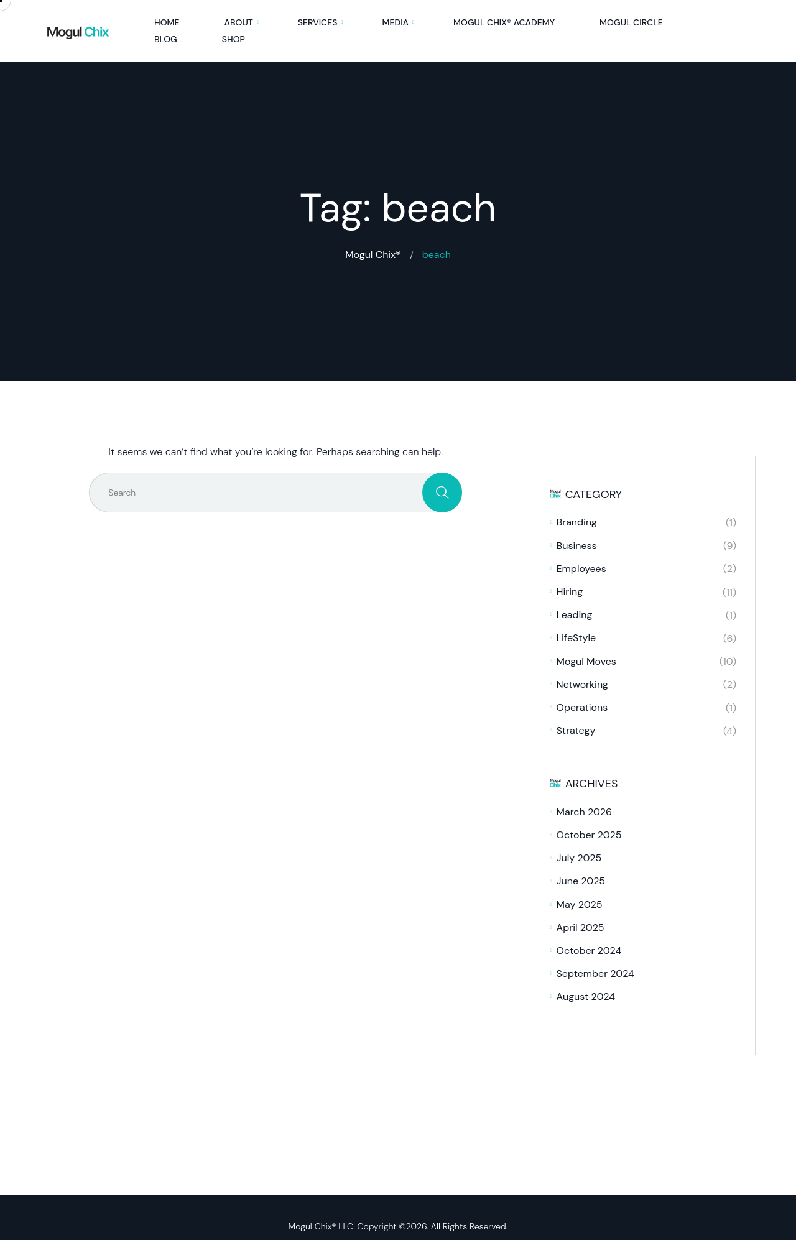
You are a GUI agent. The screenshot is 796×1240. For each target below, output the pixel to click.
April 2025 (580, 927)
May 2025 (580, 904)
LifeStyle (576, 637)
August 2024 (586, 996)
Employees (581, 568)
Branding (577, 522)
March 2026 (585, 811)
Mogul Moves (586, 661)
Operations (582, 707)
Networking (582, 684)
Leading (575, 614)
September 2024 (595, 973)
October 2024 (589, 950)
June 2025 (581, 880)
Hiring (570, 591)
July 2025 (579, 857)
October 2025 (589, 834)
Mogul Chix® (372, 254)
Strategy (576, 730)
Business (577, 545)
